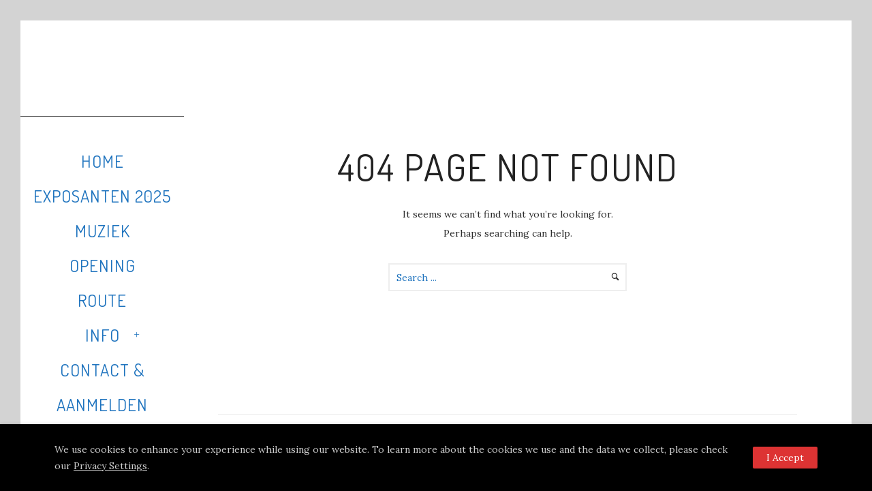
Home (102, 161)
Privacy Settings (110, 466)
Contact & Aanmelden (102, 387)
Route (102, 300)
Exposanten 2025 (102, 196)
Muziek (102, 230)
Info (102, 335)
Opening (102, 265)
